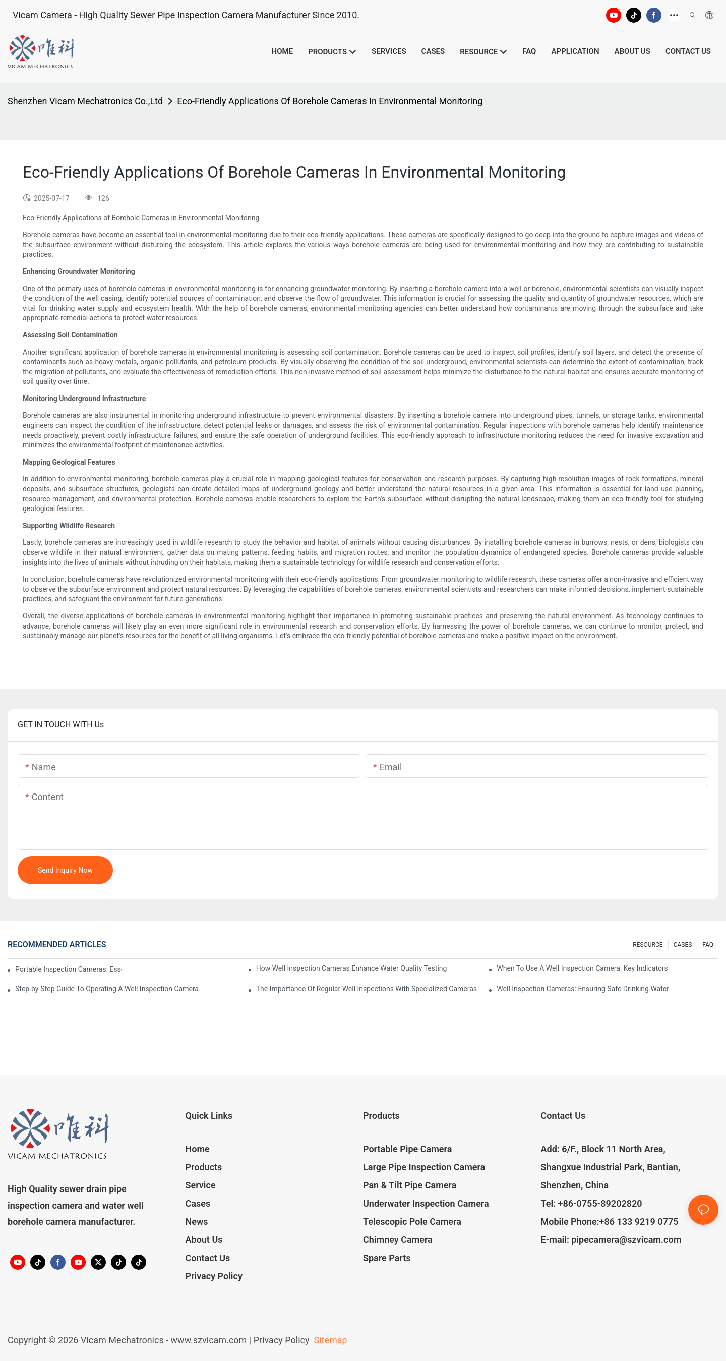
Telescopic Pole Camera (412, 1221)
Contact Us (208, 1258)
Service (201, 1185)
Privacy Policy (214, 1276)
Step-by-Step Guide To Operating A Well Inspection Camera (107, 989)
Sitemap (329, 1340)
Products (204, 1167)
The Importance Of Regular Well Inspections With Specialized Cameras (366, 989)
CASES (683, 944)
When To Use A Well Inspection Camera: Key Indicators (582, 968)
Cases (198, 1203)
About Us (204, 1239)
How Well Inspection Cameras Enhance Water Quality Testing (351, 968)
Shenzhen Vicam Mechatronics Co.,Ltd (85, 101)
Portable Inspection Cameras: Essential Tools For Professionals (68, 969)
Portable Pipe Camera (407, 1149)
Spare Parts (387, 1258)
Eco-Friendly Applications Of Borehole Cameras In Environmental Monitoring (329, 101)
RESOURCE (647, 944)
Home (198, 1149)
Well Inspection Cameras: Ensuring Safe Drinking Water (583, 989)
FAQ (707, 944)
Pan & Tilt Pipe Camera (409, 1185)
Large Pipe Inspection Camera (424, 1167)
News (197, 1221)
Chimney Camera (398, 1239)
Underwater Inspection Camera (426, 1203)
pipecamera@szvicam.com (626, 1239)
